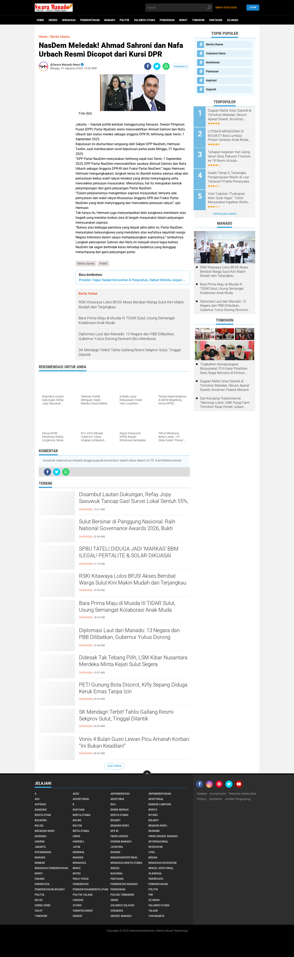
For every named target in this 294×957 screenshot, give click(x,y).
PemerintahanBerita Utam (90, 889)
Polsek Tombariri (122, 894)
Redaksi (202, 793)
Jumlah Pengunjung (237, 799)
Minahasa (69, 20)
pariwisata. (42, 884)
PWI (150, 894)
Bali (113, 804)
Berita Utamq (119, 815)
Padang (40, 878)
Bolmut (115, 820)
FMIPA (76, 836)
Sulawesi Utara (144, 20)
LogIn (252, 7)
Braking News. (158, 825)
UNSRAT (77, 916)
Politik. (40, 894)
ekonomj (41, 836)
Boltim (77, 825)
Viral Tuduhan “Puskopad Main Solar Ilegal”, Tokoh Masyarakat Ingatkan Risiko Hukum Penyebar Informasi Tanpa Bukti (228, 197)
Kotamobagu (43, 852)
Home (40, 20)
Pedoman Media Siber (242, 793)
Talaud (153, 910)
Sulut (39, 910)
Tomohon (198, 20)
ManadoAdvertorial (124, 857)
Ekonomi (154, 830)
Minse (77, 868)
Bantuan (79, 809)
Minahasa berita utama (126, 862)
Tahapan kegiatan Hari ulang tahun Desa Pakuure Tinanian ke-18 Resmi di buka (229, 156)
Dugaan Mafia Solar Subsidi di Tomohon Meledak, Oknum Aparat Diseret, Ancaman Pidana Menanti (230, 115)
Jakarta (40, 846)
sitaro (77, 905)
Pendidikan (167, 20)
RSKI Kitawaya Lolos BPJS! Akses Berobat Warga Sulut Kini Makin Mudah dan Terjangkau (132, 579)
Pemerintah (81, 884)
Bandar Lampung (159, 804)
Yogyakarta (156, 916)
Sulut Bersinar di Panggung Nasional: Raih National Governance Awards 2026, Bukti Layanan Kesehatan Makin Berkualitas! (127, 528)
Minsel (115, 868)
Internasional (158, 841)
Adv (37, 799)
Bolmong (41, 820)
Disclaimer (215, 799)
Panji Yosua (81, 878)
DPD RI (114, 830)
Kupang (115, 852)
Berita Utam (43, 815)
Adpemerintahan (159, 793)
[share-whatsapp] (166, 66)
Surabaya (116, 910)
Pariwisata (155, 878)
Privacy (201, 799)
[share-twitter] (156, 66)
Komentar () (181, 66)
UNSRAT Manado (120, 916)
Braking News (119, 825)
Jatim (76, 846)
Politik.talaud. (83, 894)
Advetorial (156, 799)
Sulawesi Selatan (122, 905)
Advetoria (117, 799)
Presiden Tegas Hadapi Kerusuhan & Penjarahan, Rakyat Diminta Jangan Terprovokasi (133, 280)
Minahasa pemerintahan (51, 868)
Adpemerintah (120, 793)
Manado (109, 20)
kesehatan (213, 62)
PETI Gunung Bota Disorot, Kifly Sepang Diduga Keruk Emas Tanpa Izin (133, 688)
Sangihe (78, 900)
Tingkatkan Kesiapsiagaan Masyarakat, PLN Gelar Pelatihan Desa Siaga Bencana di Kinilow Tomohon (223, 367)
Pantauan (215, 20)
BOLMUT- (153, 820)
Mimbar (40, 862)
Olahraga (154, 873)
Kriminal (79, 852)
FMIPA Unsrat (119, 836)
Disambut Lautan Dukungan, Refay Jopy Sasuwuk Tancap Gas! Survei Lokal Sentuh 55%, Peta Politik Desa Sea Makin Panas (133, 501)
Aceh (76, 793)
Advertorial (81, 799)
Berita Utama (86, 263)
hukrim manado (120, 841)
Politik (124, 20)
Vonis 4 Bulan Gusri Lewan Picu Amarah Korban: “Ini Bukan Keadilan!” (134, 742)
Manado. (78, 857)
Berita (152, 809)
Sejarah (232, 20)
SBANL (114, 900)
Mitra (77, 873)
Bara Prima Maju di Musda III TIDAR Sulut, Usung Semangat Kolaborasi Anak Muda (127, 606)
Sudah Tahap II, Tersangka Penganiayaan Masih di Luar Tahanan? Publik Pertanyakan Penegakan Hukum (229, 177)
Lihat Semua (114, 766)
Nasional (116, 873)
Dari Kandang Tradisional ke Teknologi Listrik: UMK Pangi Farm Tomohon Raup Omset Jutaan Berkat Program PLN (225, 402)
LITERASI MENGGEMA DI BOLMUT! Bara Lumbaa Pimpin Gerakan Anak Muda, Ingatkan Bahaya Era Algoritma (228, 135)
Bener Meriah (119, 809)
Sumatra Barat (83, 910)
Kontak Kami (218, 793)
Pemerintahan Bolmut (50, 889)
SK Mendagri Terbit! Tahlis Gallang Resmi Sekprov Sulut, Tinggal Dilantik (126, 715)
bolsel (39, 825)
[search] (179, 7)
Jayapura (116, 846)
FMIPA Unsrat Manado (163, 836)
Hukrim (40, 841)
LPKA (151, 852)
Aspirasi (211, 80)
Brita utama (81, 830)
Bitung (153, 815)
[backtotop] (147, 774)
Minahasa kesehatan (162, 862)
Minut (183, 20)
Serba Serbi (42, 905)
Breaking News (45, 830)
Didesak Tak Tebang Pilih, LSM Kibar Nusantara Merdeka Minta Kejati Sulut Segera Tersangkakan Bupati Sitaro (133, 664)
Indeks (53, 20)
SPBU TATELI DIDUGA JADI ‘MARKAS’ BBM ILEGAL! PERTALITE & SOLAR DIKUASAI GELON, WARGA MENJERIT (129, 556)
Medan (152, 857)
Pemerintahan (90, 20)
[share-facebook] (147, 66)
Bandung (41, 809)
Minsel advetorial (161, 868)
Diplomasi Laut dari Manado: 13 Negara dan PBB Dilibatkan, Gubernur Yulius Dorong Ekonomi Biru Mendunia (129, 637)
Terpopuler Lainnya (224, 213)
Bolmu (77, 820)
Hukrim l (79, 841)
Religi (38, 900)
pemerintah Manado (124, 884)
